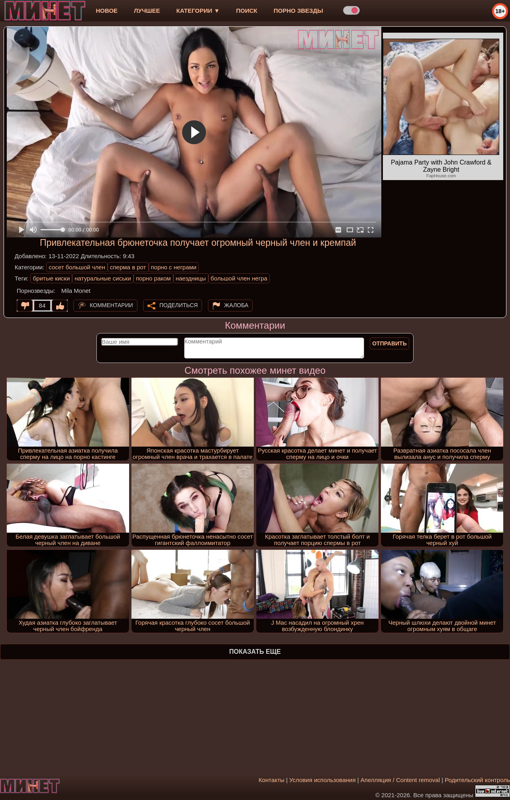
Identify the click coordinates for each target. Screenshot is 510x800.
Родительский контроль (477, 779)
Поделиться (178, 305)
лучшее (147, 10)
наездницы (191, 278)
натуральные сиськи (103, 278)
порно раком (153, 278)
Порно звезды (298, 10)
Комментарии (111, 305)
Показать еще (254, 651)
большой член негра (239, 278)
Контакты (271, 779)
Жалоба (236, 305)
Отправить (389, 343)
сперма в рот (128, 267)
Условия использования (322, 779)
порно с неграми (174, 267)
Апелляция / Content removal (400, 779)
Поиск (246, 10)
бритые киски (51, 278)
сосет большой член (77, 267)
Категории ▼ (198, 10)
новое (107, 10)
